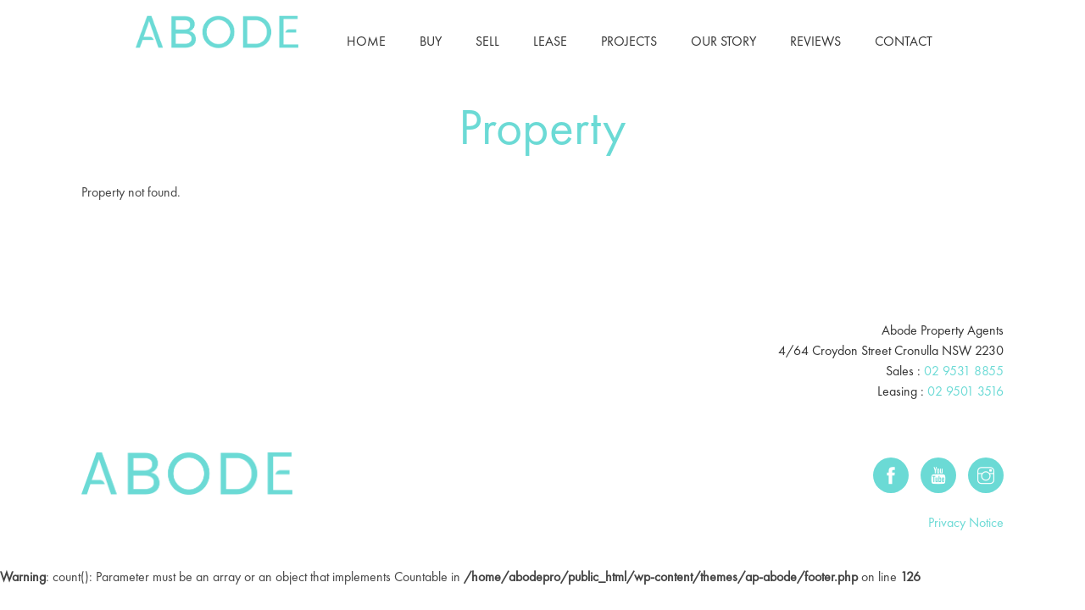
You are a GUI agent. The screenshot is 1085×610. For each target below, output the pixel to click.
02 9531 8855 (964, 371)
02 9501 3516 (965, 391)
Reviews (815, 41)
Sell (487, 41)
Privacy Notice (966, 522)
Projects (629, 41)
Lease (550, 41)
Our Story (723, 41)
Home (366, 41)
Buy (431, 41)
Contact (903, 41)
